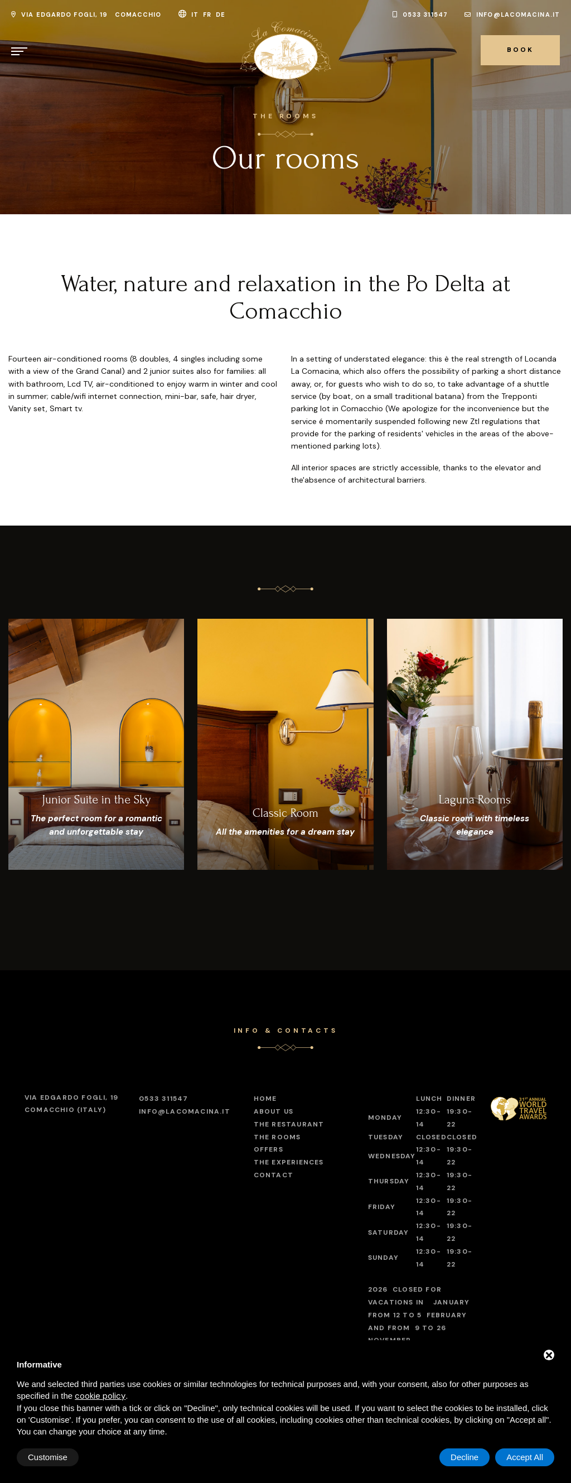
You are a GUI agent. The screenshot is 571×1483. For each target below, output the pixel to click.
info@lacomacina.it (512, 14)
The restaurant (289, 1124)
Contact (273, 1175)
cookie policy (100, 1396)
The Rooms (277, 1137)
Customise (47, 1457)
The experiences (289, 1162)
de (222, 14)
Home (265, 1098)
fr (208, 14)
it (196, 14)
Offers (268, 1149)
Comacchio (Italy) (71, 1103)
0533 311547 (420, 14)
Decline (464, 1457)
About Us (274, 1111)
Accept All (524, 1457)
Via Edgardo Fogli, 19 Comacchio (86, 14)
